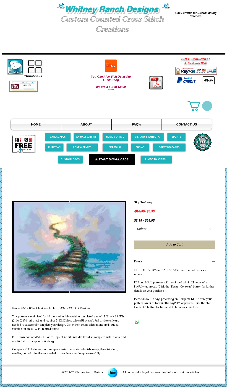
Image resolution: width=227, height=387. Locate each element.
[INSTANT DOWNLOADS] (112, 159)
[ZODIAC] (140, 147)
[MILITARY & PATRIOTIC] (147, 137)
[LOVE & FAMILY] (82, 147)
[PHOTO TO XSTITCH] (156, 159)
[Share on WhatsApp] (137, 322)
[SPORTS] (176, 137)
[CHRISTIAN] (54, 147)
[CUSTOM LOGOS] (70, 159)
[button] (29, 20)
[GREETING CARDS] (169, 147)
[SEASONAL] (115, 147)
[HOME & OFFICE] (115, 137)
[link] (200, 106)
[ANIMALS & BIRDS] (86, 137)
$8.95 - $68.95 (144, 220)
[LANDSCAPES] (57, 137)
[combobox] (174, 229)
